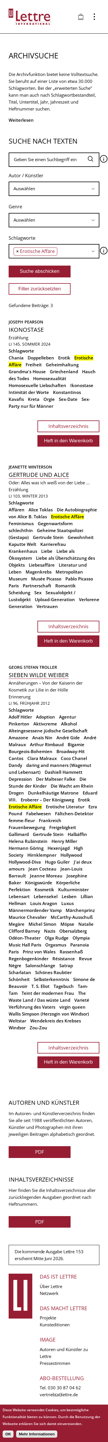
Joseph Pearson (26, 322)
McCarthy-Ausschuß (72, 917)
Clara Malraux (42, 758)
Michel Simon (42, 924)
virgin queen (72, 1007)
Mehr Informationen (36, 1434)
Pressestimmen (55, 1363)
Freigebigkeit (62, 827)
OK (8, 1434)
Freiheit (34, 364)
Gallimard (19, 834)
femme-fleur (22, 820)
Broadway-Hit (70, 751)
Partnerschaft (37, 585)
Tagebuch (64, 986)
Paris (14, 585)
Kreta (33, 399)
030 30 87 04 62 (64, 1387)
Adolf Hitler (20, 717)
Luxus (67, 903)
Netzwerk (49, 1293)
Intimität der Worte (29, 392)
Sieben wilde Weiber (39, 675)
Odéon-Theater (25, 938)
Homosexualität (49, 378)
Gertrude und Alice (39, 475)
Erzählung (18, 337)
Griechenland (64, 371)
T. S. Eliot (40, 986)
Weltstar (17, 1021)
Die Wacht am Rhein (72, 786)
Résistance (63, 958)
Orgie (49, 399)
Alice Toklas (41, 510)
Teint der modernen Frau (48, 993)
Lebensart (19, 896)
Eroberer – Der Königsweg (47, 800)
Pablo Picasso (79, 579)
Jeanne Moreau (46, 876)
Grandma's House (27, 371)
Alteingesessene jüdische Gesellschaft (48, 731)
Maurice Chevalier (28, 917)
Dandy (15, 765)
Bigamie (76, 744)
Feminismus (21, 523)
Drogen (16, 793)
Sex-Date (68, 399)
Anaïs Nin (42, 737)
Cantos (16, 758)
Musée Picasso (46, 579)
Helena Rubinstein (28, 841)
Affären (16, 510)
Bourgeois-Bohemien (30, 751)
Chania (16, 358)
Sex (37, 592)
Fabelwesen (38, 813)
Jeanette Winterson (30, 467)
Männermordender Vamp (35, 910)
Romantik (65, 585)
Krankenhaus (23, 551)
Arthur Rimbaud (47, 744)
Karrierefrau (53, 544)
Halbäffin (77, 834)
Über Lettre (51, 1286)
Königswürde (38, 882)
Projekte (48, 1318)
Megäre (16, 924)
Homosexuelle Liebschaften (37, 385)
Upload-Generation (55, 599)
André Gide (68, 737)
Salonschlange (40, 965)
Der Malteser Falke (55, 779)
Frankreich (50, 820)
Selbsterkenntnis (51, 979)
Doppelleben (41, 358)
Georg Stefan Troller (33, 667)
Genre (15, 206)
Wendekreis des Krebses (55, 1021)
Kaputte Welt (22, 544)
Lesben (69, 896)
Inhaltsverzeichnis (68, 426)
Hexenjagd (59, 848)
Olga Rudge (57, 938)
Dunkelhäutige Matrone (53, 793)
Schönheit (19, 979)
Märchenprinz (80, 910)
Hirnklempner (41, 855)
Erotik (64, 358)
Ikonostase (26, 330)
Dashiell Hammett (63, 772)
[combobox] (54, 189)
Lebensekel (46, 896)
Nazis (49, 931)
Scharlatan (20, 972)
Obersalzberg (73, 931)
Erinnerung (20, 697)
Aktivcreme (45, 724)
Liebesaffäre (42, 565)
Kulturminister (73, 889)
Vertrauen (47, 606)
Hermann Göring (26, 848)
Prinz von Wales (39, 952)
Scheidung (19, 592)
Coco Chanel (74, 758)
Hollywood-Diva (25, 862)
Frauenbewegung (27, 827)
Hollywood (71, 855)
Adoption (45, 717)
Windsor (17, 1027)
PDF (39, 1151)
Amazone (18, 737)
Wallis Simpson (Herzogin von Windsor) (49, 1014)
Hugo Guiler (57, 862)
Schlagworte (22, 238)
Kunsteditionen (55, 1324)
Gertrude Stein (48, 537)
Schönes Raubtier (53, 972)
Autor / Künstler (26, 175)
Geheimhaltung (62, 364)
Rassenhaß (71, 952)
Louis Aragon (43, 903)
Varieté (81, 1000)
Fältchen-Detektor (74, 813)
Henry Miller (64, 841)
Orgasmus (55, 945)
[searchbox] (54, 188)
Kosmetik (44, 889)
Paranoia (79, 945)
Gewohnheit (81, 537)
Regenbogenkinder (28, 958)
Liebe (46, 551)
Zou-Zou (38, 1027)
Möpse (67, 924)
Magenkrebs (39, 572)
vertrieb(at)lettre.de (59, 1394)
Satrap (66, 965)
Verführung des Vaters (32, 1007)
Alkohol (69, 724)
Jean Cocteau (42, 869)
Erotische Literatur (65, 806)
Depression (20, 779)
